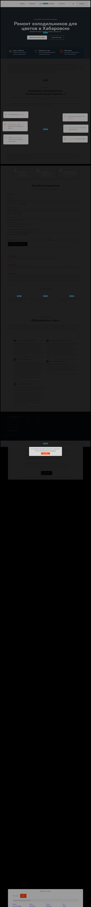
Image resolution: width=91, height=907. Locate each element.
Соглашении (53, 448)
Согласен (45, 451)
